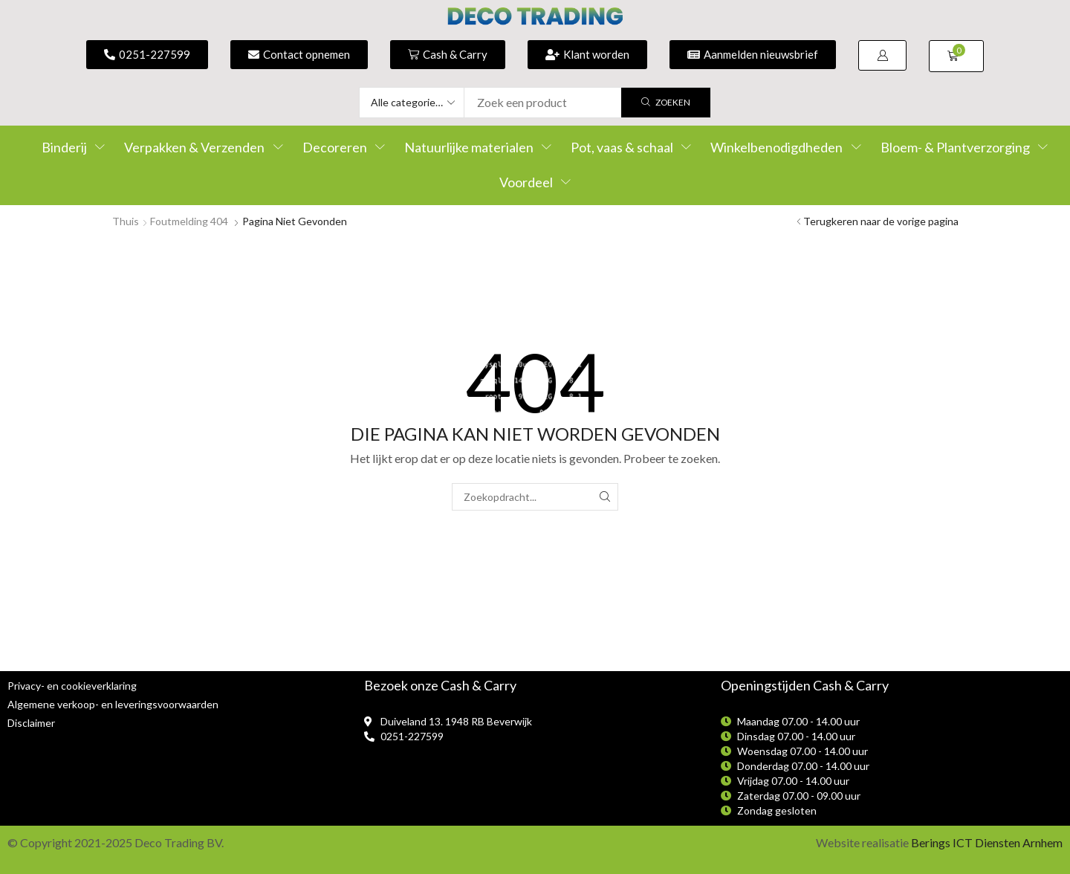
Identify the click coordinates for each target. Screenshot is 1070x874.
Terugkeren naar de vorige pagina (881, 221)
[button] (882, 55)
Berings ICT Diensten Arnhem (987, 842)
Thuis (125, 221)
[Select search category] (412, 102)
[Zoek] (665, 102)
